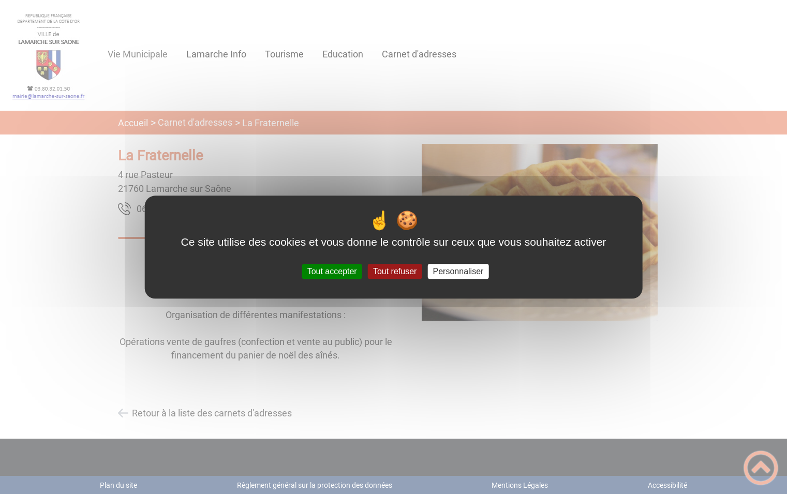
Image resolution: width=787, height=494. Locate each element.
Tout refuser (395, 271)
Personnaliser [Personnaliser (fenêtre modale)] (458, 271)
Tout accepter (332, 271)
